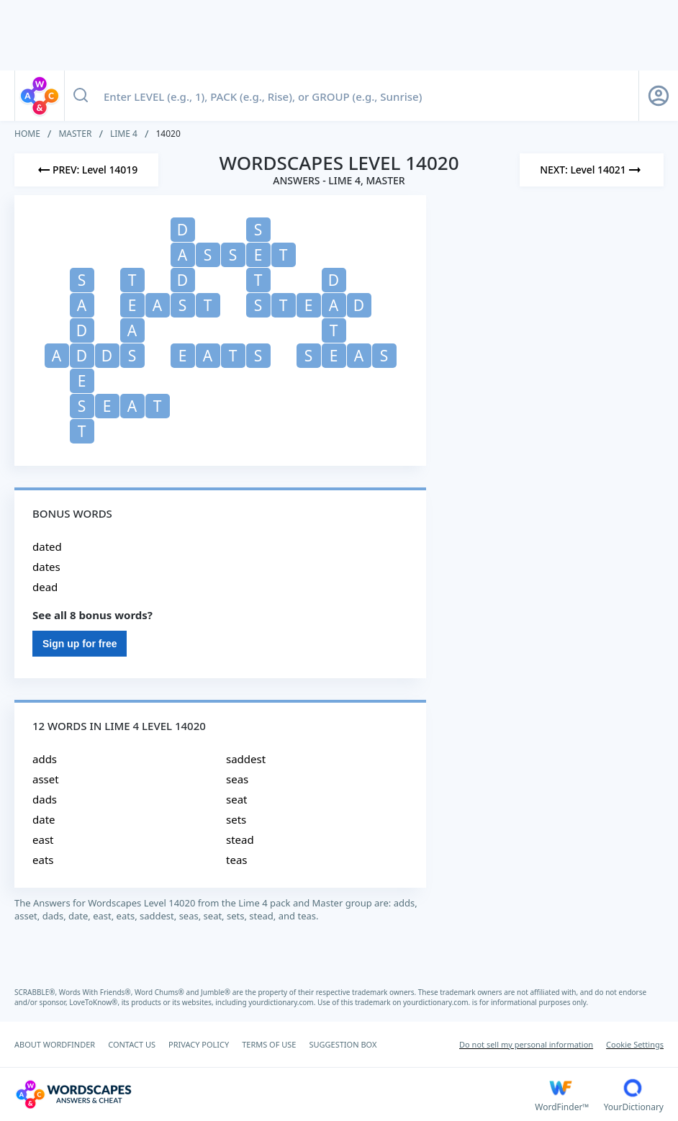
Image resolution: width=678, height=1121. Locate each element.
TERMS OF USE (269, 1044)
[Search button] (80, 96)
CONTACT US (131, 1044)
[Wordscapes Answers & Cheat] (274, 1094)
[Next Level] (592, 169)
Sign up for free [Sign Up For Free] (79, 643)
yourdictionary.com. (282, 1002)
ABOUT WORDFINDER (54, 1044)
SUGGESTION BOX (342, 1044)
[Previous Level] (86, 169)
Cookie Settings (635, 1044)
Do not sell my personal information (526, 1044)
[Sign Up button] (658, 96)
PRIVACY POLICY (198, 1044)
